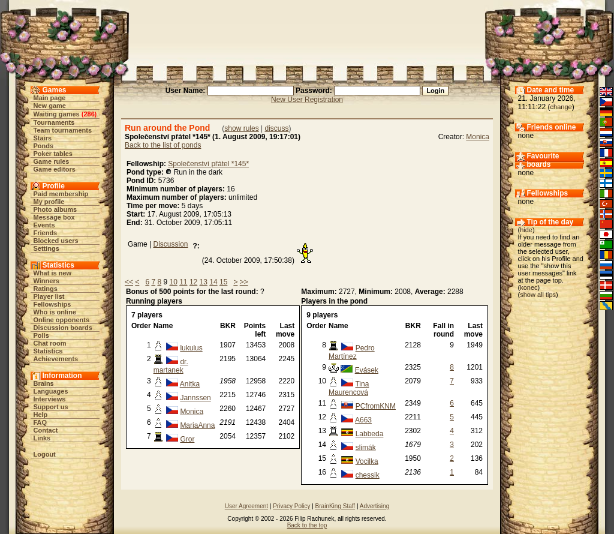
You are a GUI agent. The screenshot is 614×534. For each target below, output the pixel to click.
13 (203, 282)
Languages (51, 391)
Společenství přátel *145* (208, 164)
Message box (54, 217)
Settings (46, 248)
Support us (51, 406)
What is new (53, 273)
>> (244, 282)
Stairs (43, 138)
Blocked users (56, 240)
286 (88, 114)
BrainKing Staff (335, 506)
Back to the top (307, 525)
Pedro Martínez (352, 352)
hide (526, 229)
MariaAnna (197, 425)
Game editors (55, 169)
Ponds (44, 145)
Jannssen (195, 398)
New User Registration (307, 99)
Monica (477, 137)
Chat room (50, 343)
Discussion (170, 244)
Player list (49, 296)
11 (183, 282)
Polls (41, 335)
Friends (46, 232)
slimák (366, 447)
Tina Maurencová (349, 388)
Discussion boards (63, 327)
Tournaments (54, 122)
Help (41, 414)
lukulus (191, 348)
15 (223, 282)
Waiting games (57, 114)
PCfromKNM (376, 406)
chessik (368, 475)
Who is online (55, 312)
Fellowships (52, 304)
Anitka (190, 384)
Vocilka (367, 461)
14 (213, 282)
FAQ (40, 422)
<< (129, 282)
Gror (187, 439)
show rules (241, 128)
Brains (44, 383)
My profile (49, 201)
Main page (50, 97)
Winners (46, 280)
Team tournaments (63, 130)
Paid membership (61, 193)
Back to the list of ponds (163, 145)
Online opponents (62, 319)
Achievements (56, 358)
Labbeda (370, 434)
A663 (363, 420)
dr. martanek (171, 366)
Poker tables (53, 153)
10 (173, 282)
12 (193, 282)
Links (42, 438)
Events (44, 225)
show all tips (538, 294)
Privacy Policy (291, 506)
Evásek (366, 370)
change (561, 106)
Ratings (46, 288)
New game (50, 105)
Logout (45, 454)
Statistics (48, 351)
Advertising (374, 506)
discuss (276, 128)
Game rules (52, 161)
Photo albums (55, 209)
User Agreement (246, 506)
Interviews (50, 399)
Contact (46, 430)
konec (528, 287)
